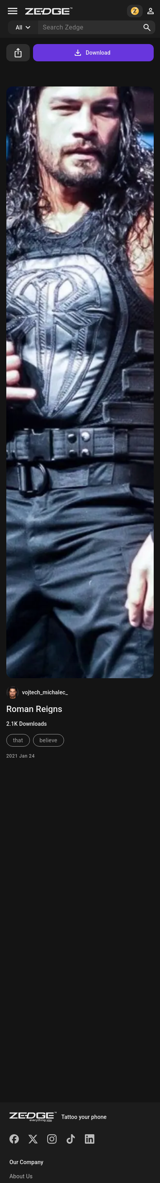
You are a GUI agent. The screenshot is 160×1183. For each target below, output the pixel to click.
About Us (21, 1176)
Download (91, 52)
